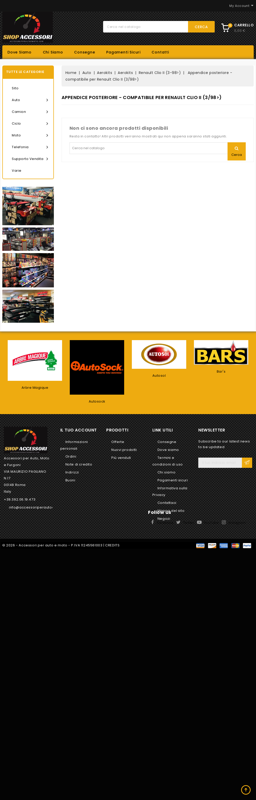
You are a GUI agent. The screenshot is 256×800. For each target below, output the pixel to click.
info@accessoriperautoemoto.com (41, 507)
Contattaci (166, 502)
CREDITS (112, 545)
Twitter (188, 523)
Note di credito (78, 464)
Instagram (237, 523)
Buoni (70, 480)
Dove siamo (19, 52)
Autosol (159, 375)
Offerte (117, 441)
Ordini (70, 456)
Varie (17, 170)
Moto (30, 135)
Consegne (84, 52)
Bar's (221, 371)
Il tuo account (78, 430)
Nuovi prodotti (124, 449)
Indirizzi (72, 472)
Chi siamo (53, 52)
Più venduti (121, 457)
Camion (30, 111)
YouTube (211, 523)
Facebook (165, 523)
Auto (30, 100)
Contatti (160, 52)
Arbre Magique (35, 387)
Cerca (201, 26)
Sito (15, 88)
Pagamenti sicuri (123, 52)
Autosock (97, 401)
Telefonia (30, 147)
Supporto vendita (30, 158)
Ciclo (30, 123)
